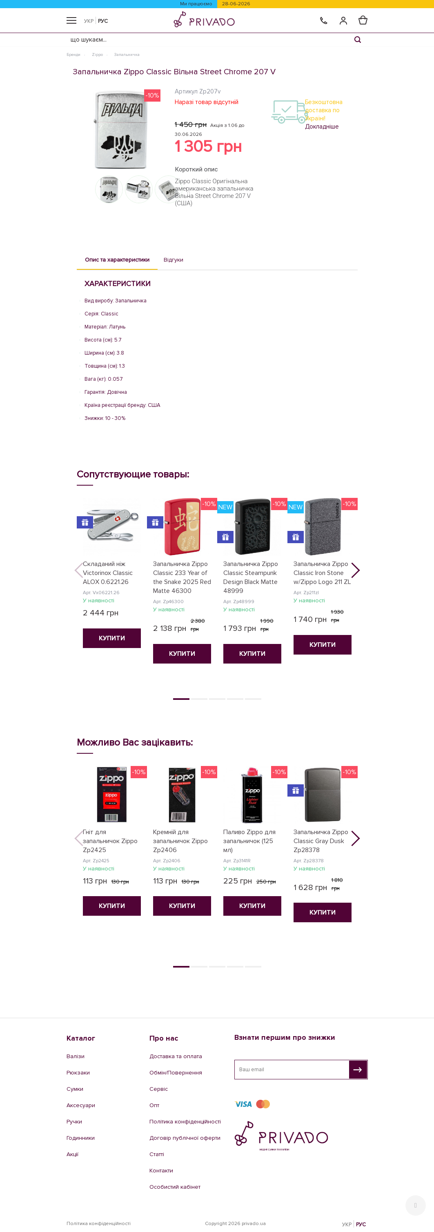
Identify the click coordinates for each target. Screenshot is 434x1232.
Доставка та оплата (175, 1056)
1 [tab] (181, 699)
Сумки (75, 1088)
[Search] (357, 39)
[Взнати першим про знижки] (358, 1070)
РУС (103, 21)
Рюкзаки (78, 1072)
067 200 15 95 (270, 1177)
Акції (72, 1154)
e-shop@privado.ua (295, 1189)
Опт (154, 1105)
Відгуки (173, 259)
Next (349, 573)
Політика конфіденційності (185, 1121)
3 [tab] (217, 699)
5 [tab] (253, 699)
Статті (156, 1154)
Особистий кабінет (174, 1186)
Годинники (81, 1137)
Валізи (76, 1056)
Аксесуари (81, 1105)
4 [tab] (235, 699)
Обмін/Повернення (175, 1072)
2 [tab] (199, 699)
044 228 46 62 (270, 1169)
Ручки (74, 1121)
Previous (85, 573)
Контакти (161, 1170)
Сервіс (158, 1088)
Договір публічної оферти (184, 1137)
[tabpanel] (112, 577)
